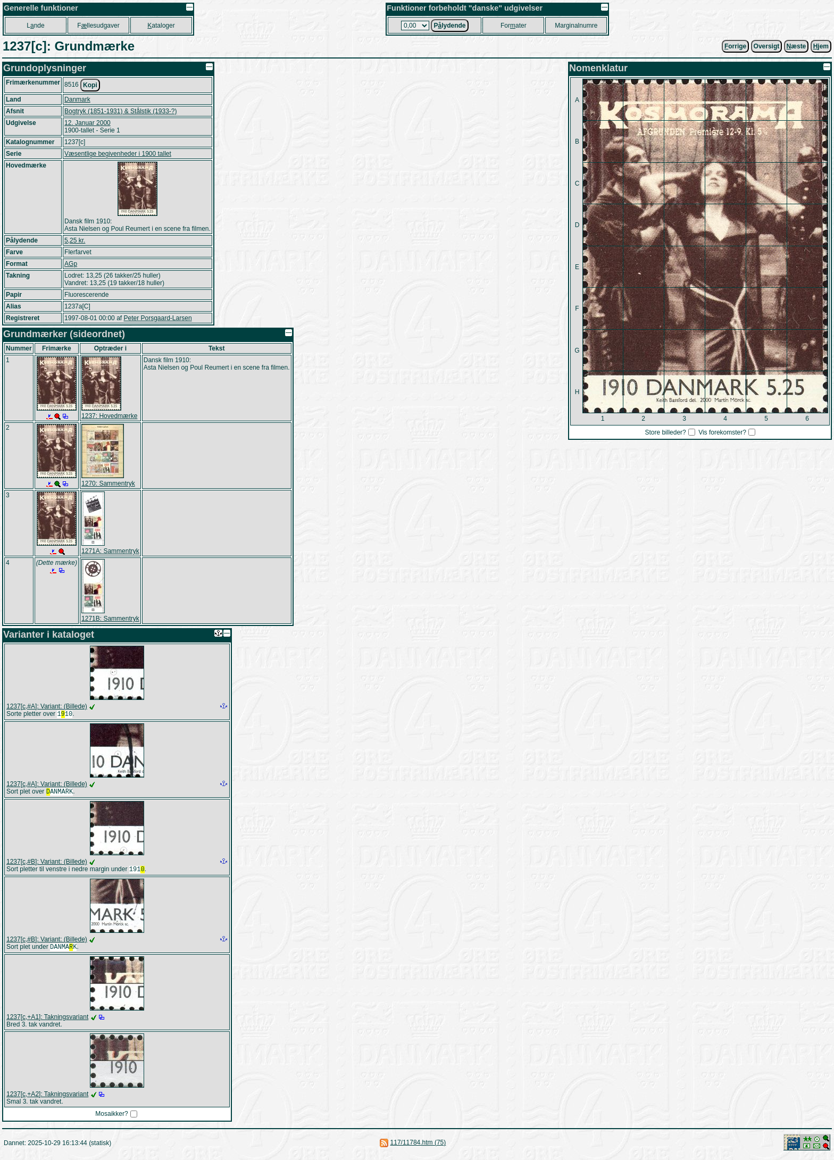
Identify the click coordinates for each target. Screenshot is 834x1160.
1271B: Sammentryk (110, 618)
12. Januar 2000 (87, 123)
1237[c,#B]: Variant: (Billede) (46, 863)
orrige (735, 46)
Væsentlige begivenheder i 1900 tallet (117, 153)
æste (796, 46)
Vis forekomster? (722, 432)
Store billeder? (665, 432)
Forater (514, 25)
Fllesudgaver (98, 25)
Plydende (449, 25)
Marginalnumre (576, 25)
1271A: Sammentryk (110, 551)
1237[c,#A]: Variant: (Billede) (46, 706)
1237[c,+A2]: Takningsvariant (47, 1098)
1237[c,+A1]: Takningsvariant (47, 1021)
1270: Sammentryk (108, 483)
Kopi (90, 85)
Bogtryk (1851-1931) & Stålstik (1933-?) (120, 111)
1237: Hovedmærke (109, 416)
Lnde (35, 25)
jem (821, 46)
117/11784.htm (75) (418, 1146)
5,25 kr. (74, 240)
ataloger (160, 25)
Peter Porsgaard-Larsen (157, 318)
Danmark (77, 99)
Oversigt (767, 46)
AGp (70, 264)
